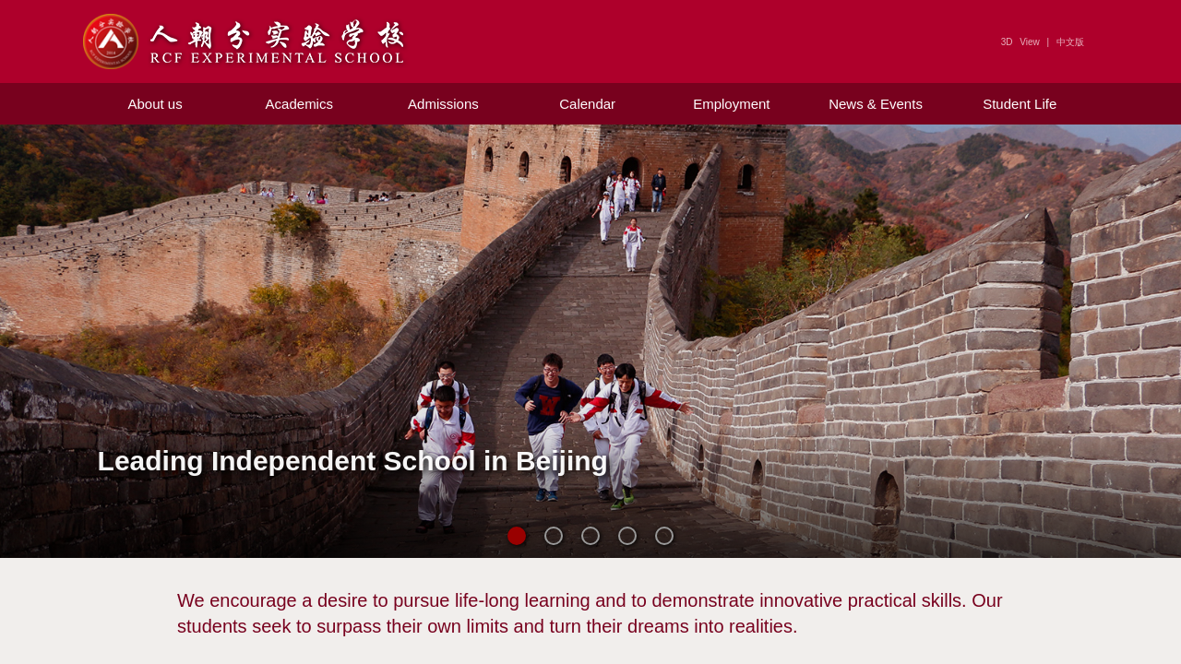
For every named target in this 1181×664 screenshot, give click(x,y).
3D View (1020, 42)
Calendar (587, 104)
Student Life (1019, 104)
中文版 (1070, 42)
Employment (731, 104)
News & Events (876, 104)
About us (154, 104)
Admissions (443, 104)
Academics (299, 104)
